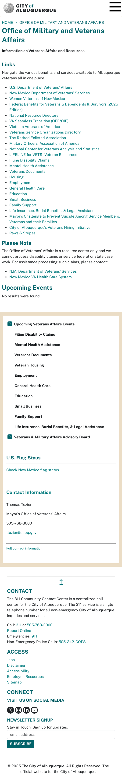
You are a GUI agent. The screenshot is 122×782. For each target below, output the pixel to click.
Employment (20, 182)
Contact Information (28, 492)
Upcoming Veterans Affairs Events (44, 324)
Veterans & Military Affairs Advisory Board (52, 437)
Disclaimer (16, 665)
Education (18, 194)
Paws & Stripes (22, 233)
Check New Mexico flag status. (33, 470)
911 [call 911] (34, 636)
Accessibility (18, 671)
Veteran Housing (29, 365)
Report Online (19, 630)
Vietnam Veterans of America (34, 126)
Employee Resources (25, 676)
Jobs (11, 660)
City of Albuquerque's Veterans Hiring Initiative (49, 227)
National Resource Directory (33, 115)
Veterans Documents (27, 171)
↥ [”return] (61, 582)
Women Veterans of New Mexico (37, 98)
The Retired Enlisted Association (37, 138)
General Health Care (27, 188)
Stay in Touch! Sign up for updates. (37, 727)
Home (7, 22)
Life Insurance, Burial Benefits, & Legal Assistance (53, 210)
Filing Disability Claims (29, 160)
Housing (16, 177)
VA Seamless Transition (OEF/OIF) (38, 121)
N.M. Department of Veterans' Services (43, 271)
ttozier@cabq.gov (21, 532)
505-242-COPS (72, 642)
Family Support (22, 205)
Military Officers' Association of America (44, 143)
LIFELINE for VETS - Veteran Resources (43, 154)
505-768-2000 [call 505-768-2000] (40, 625)
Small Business (22, 199)
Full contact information (24, 548)
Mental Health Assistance (31, 166)
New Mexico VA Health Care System (40, 277)
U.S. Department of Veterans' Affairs (40, 87)
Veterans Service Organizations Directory (45, 132)
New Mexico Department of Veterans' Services (49, 93)
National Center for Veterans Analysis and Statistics (54, 149)
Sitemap (14, 682)
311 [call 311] (19, 625)
